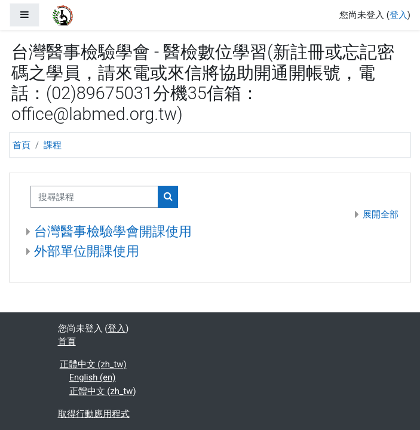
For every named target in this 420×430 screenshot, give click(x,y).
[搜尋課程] (94, 196)
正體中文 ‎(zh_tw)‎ (93, 364)
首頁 (21, 145)
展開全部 (380, 214)
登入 (398, 15)
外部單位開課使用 (86, 251)
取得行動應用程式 (94, 413)
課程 (53, 145)
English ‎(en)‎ (92, 377)
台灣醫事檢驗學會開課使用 (113, 231)
